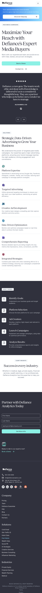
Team (3, 503)
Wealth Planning (7, 573)
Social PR (5, 544)
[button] (38, 3)
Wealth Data (6, 541)
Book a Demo (21, 63)
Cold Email (5, 529)
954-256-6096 (9, 475)
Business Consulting (8, 552)
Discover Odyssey (21, 17)
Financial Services (8, 570)
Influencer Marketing (9, 555)
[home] (7, 3)
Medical (4, 576)
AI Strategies (6, 547)
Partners (4, 518)
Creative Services (8, 549)
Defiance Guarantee (8, 506)
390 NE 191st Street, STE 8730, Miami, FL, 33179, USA (13, 481)
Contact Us (5, 515)
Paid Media (5, 538)
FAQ (3, 509)
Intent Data (5, 535)
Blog (3, 512)
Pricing (4, 500)
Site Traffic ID (6, 532)
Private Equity (6, 567)
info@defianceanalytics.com (13, 478)
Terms (21, 590)
